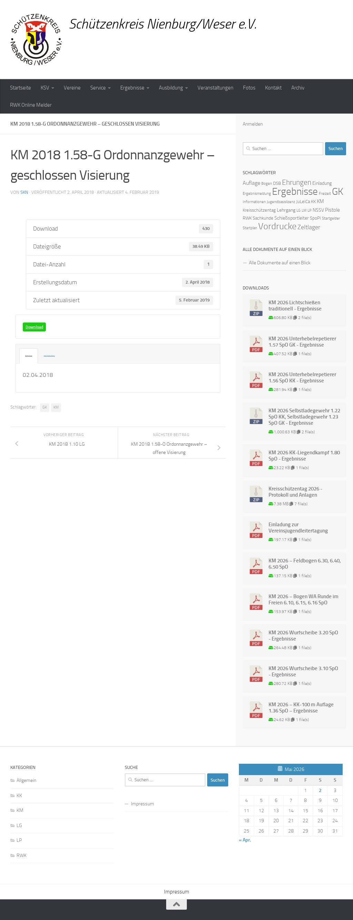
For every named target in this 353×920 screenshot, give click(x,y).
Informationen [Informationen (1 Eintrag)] (254, 202)
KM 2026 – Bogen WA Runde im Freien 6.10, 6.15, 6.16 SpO (304, 599)
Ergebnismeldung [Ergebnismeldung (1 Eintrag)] (257, 193)
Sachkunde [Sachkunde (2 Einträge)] (263, 218)
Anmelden (253, 124)
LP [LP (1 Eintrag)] (309, 210)
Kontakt (273, 88)
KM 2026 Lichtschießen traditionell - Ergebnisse (295, 305)
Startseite (20, 88)
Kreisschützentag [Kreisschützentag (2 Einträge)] (259, 210)
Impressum (142, 804)
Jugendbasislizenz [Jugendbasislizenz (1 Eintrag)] (281, 202)
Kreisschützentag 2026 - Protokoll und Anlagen (295, 492)
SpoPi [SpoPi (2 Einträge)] (315, 218)
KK (19, 796)
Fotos (249, 88)
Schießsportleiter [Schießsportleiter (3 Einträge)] (291, 218)
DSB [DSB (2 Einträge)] (277, 183)
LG (19, 825)
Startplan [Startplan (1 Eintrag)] (250, 228)
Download (34, 327)
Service (98, 88)
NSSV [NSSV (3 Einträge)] (318, 210)
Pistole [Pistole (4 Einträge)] (332, 210)
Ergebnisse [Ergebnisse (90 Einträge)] (295, 192)
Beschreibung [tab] (25, 356)
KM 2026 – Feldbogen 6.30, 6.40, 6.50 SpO (305, 564)
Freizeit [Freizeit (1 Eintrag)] (325, 193)
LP (19, 840)
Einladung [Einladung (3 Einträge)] (322, 183)
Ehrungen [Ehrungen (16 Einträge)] (296, 182)
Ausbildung (171, 88)
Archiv (297, 88)
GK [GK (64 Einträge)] (337, 191)
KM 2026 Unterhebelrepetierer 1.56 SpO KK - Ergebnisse (302, 377)
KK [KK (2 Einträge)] (313, 201)
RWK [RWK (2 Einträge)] (247, 218)
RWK (22, 855)
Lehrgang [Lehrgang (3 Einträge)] (286, 210)
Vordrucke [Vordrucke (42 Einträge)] (277, 226)
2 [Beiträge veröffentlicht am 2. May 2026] (320, 790)
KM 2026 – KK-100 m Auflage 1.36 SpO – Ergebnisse (301, 707)
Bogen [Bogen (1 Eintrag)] (266, 183)
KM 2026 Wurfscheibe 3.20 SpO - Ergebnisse (303, 636)
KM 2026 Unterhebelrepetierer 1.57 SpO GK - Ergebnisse (302, 342)
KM (56, 407)
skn (24, 192)
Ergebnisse (132, 88)
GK (44, 407)
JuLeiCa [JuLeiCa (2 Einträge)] (303, 201)
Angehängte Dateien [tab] (37, 356)
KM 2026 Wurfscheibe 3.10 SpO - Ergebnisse (303, 671)
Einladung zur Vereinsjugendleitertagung (298, 527)
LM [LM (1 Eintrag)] (304, 210)
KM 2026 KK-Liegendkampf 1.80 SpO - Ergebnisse (304, 456)
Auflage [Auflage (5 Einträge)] (251, 183)
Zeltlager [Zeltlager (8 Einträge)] (308, 227)
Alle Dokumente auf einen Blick (280, 263)
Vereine (72, 88)
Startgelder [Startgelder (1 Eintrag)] (331, 218)
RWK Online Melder (31, 105)
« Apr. (245, 840)
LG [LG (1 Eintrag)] (298, 210)
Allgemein (26, 780)
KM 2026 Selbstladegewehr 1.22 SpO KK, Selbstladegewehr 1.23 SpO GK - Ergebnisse (304, 417)
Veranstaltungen (215, 88)
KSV (45, 88)
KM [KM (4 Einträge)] (320, 201)
